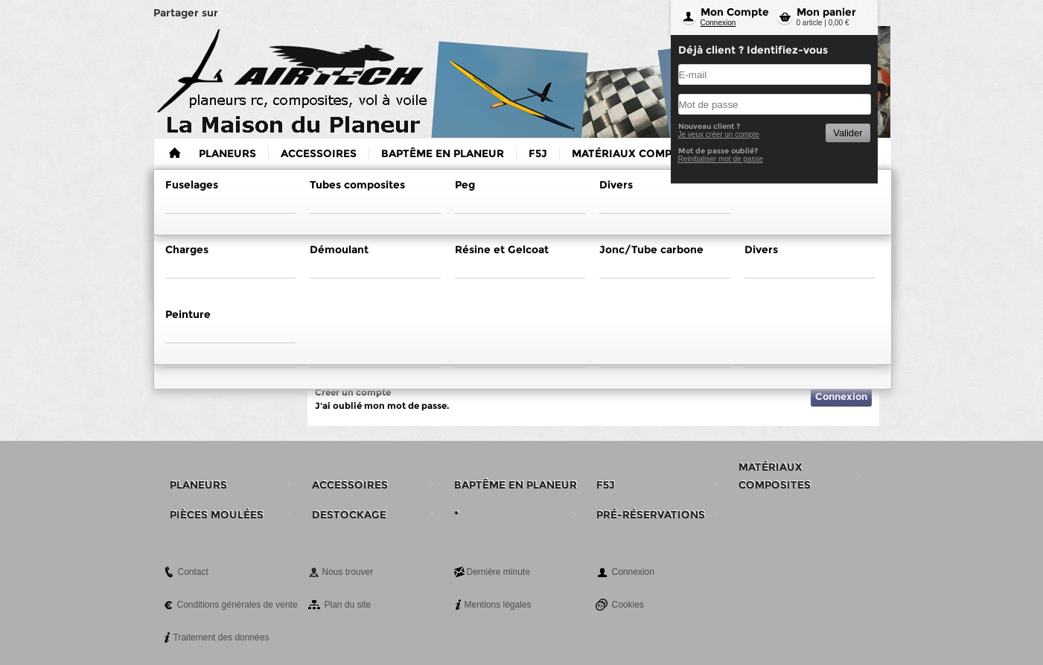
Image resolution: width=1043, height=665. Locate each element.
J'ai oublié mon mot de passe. (382, 405)
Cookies (628, 604)
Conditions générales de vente (237, 604)
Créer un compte (353, 392)
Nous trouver (348, 572)
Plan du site (348, 604)
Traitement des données (221, 637)
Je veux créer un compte (719, 134)
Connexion (718, 23)
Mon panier (826, 12)
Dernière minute (498, 572)
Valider (847, 133)
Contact (193, 572)
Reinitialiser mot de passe (721, 159)
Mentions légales (498, 604)
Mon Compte (735, 12)
